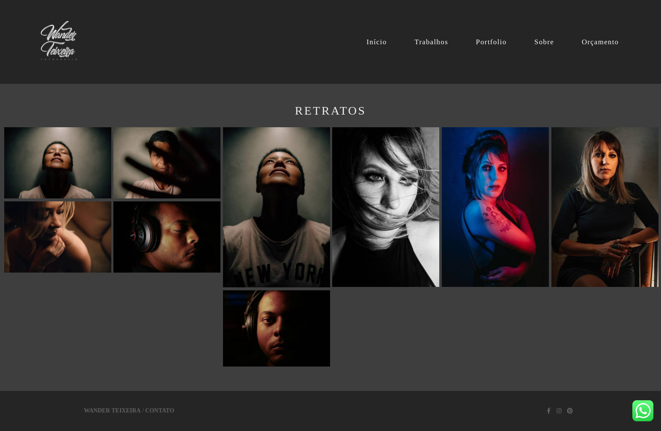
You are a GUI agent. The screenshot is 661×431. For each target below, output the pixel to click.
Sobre (544, 42)
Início (376, 42)
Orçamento (600, 42)
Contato (159, 411)
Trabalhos (431, 42)
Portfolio (491, 42)
